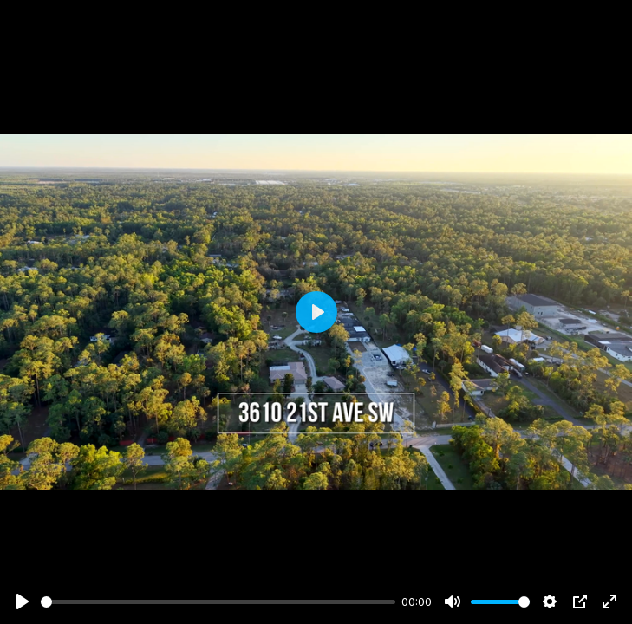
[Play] (22, 601)
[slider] (218, 602)
